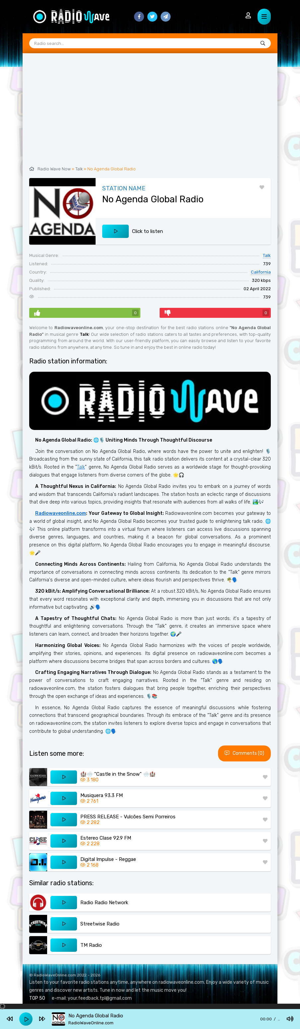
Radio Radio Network (104, 903)
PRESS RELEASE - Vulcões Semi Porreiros (128, 817)
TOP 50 (37, 998)
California (261, 272)
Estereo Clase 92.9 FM (105, 838)
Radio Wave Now (54, 168)
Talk (79, 168)
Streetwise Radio (99, 924)
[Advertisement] (150, 113)
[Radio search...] (263, 44)
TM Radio (91, 945)
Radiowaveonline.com (60, 513)
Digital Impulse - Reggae (108, 859)
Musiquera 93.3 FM (101, 795)
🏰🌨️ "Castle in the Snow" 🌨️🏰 (118, 774)
